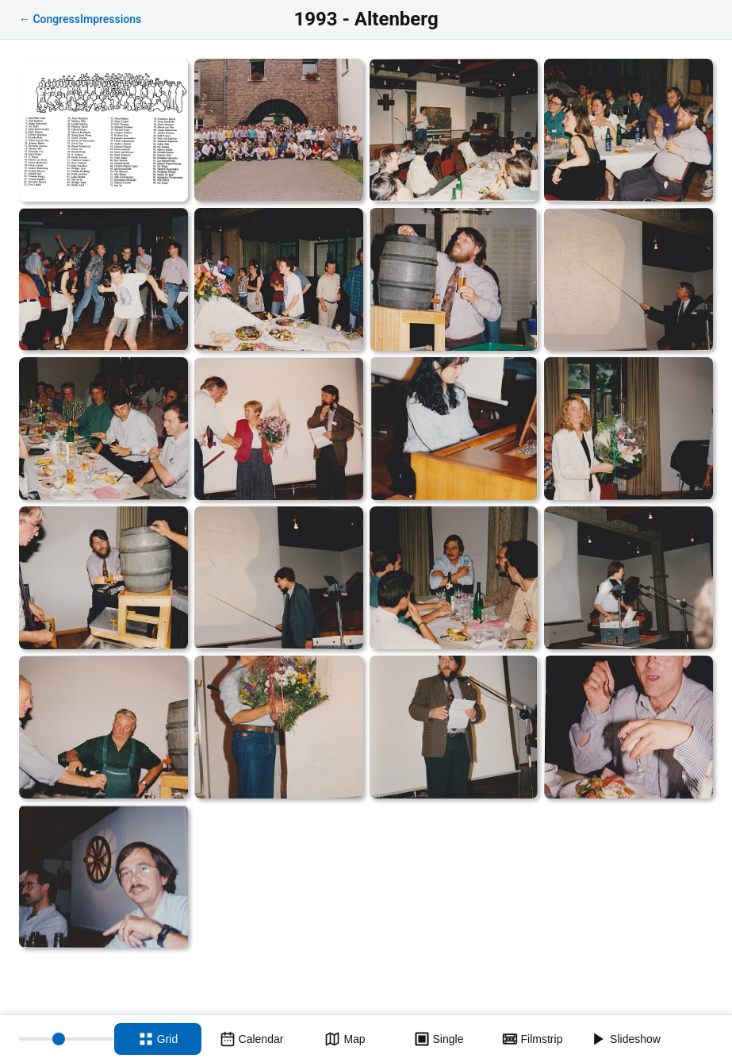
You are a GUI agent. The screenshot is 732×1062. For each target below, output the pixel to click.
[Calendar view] (251, 1039)
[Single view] (438, 1039)
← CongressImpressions (80, 19)
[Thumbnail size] (66, 1039)
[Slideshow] (625, 1039)
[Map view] (345, 1039)
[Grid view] (157, 1039)
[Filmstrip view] (532, 1039)
